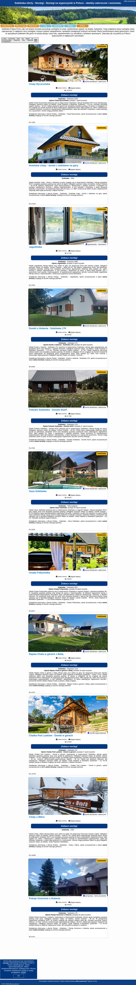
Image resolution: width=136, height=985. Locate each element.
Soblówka (101, 46)
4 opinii (75, 265)
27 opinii (84, 428)
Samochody (58, 26)
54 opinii (77, 510)
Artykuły (82, 26)
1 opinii (77, 103)
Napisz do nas (92, 981)
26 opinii (83, 347)
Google (5, 963)
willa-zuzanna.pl (129, 1)
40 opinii (81, 917)
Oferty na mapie (21, 26)
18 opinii (82, 673)
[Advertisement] (68, 961)
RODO (23, 972)
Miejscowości (33, 26)
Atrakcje (70, 26)
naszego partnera (55, 118)
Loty (45, 26)
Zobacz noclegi (69, 97)
